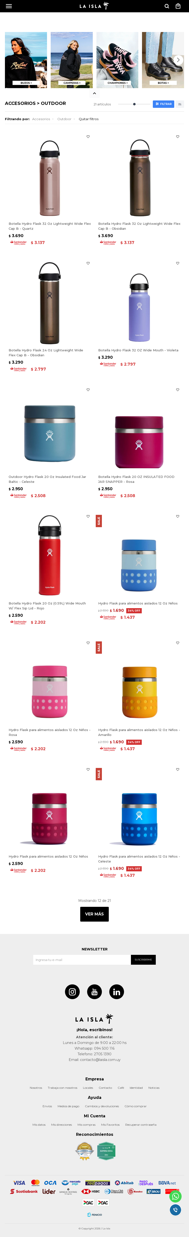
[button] (167, 6)
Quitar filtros (88, 119)
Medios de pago (68, 1106)
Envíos (47, 1106)
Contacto (105, 1088)
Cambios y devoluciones (102, 1106)
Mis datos (39, 1124)
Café (121, 1088)
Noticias (153, 1088)
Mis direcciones (61, 1124)
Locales (88, 1088)
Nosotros (36, 1088)
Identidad (136, 1088)
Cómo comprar (136, 1106)
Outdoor (64, 119)
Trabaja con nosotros (62, 1088)
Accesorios (41, 119)
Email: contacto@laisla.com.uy (95, 1060)
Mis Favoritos (110, 1124)
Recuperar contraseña (141, 1124)
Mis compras (86, 1124)
